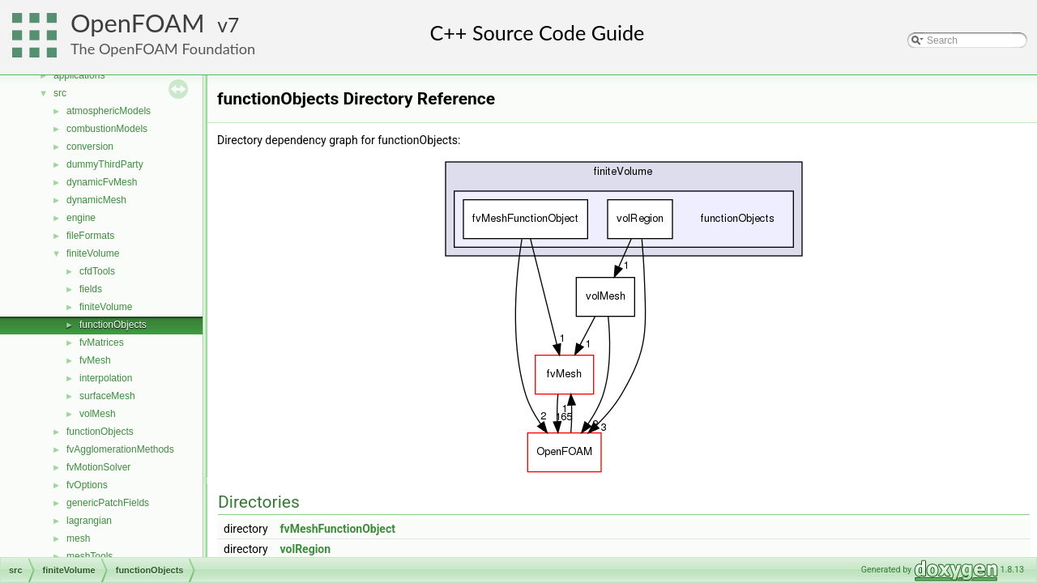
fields (90, 289)
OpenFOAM (137, 23)
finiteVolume (92, 253)
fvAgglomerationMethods (120, 449)
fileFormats (90, 235)
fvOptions (87, 485)
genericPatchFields (107, 503)
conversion (89, 146)
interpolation (105, 378)
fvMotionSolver (98, 467)
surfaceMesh (107, 396)
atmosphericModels (108, 111)
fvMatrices (101, 342)
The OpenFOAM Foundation (162, 48)
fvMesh (95, 360)
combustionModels (106, 128)
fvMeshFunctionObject (337, 528)
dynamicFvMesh (101, 182)
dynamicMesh (96, 200)
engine (81, 217)
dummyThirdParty (104, 164)
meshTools (89, 556)
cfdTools (97, 271)
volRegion (305, 549)
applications (79, 75)
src (59, 93)
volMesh (97, 413)
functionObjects (113, 324)
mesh (78, 538)
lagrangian (89, 520)
